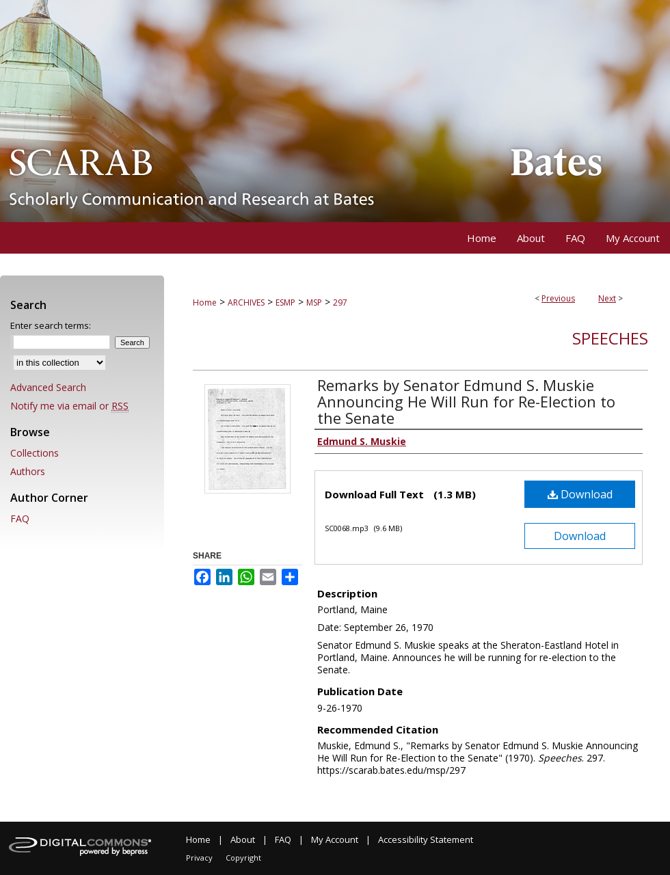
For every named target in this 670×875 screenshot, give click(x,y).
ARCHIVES (246, 302)
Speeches (610, 338)
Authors (27, 471)
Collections (34, 452)
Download (580, 494)
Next (607, 298)
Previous (558, 298)
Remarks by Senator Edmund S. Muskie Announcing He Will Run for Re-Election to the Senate (466, 401)
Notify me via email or (69, 405)
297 (340, 302)
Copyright (243, 857)
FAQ (19, 518)
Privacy (199, 857)
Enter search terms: (50, 325)
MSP (314, 302)
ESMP (285, 302)
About (242, 839)
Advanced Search (48, 387)
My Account (334, 839)
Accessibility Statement (425, 839)
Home (205, 302)
